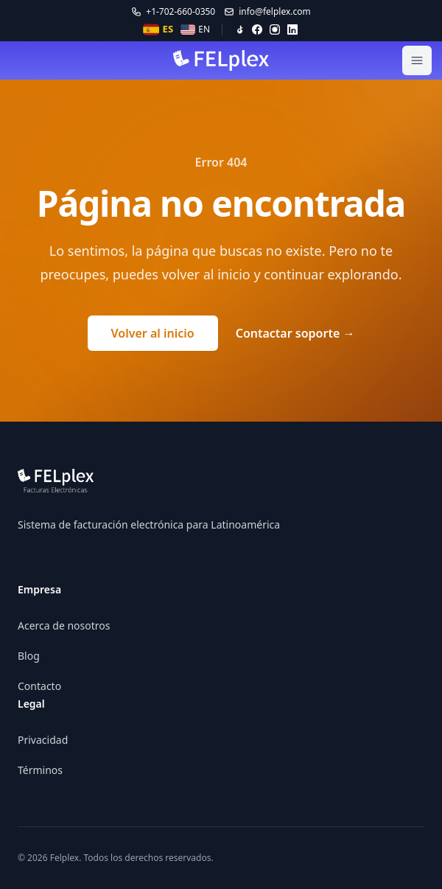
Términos (40, 770)
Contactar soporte (295, 333)
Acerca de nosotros (64, 625)
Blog (29, 656)
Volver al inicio (152, 333)
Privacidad (43, 740)
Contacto (39, 686)
